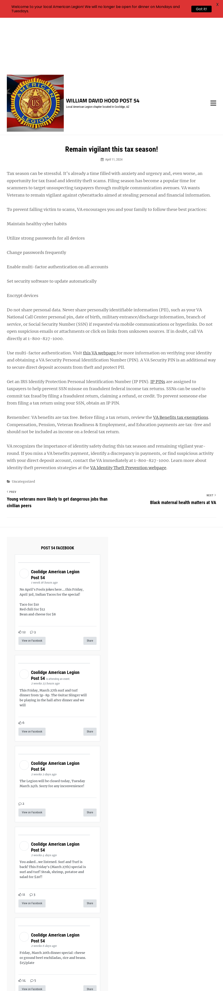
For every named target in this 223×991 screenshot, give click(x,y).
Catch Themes (195, 980)
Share (90, 587)
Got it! (201, 9)
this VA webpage (100, 299)
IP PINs (157, 327)
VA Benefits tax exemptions (180, 363)
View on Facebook (32, 587)
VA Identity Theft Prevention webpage (128, 414)
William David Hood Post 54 (102, 47)
